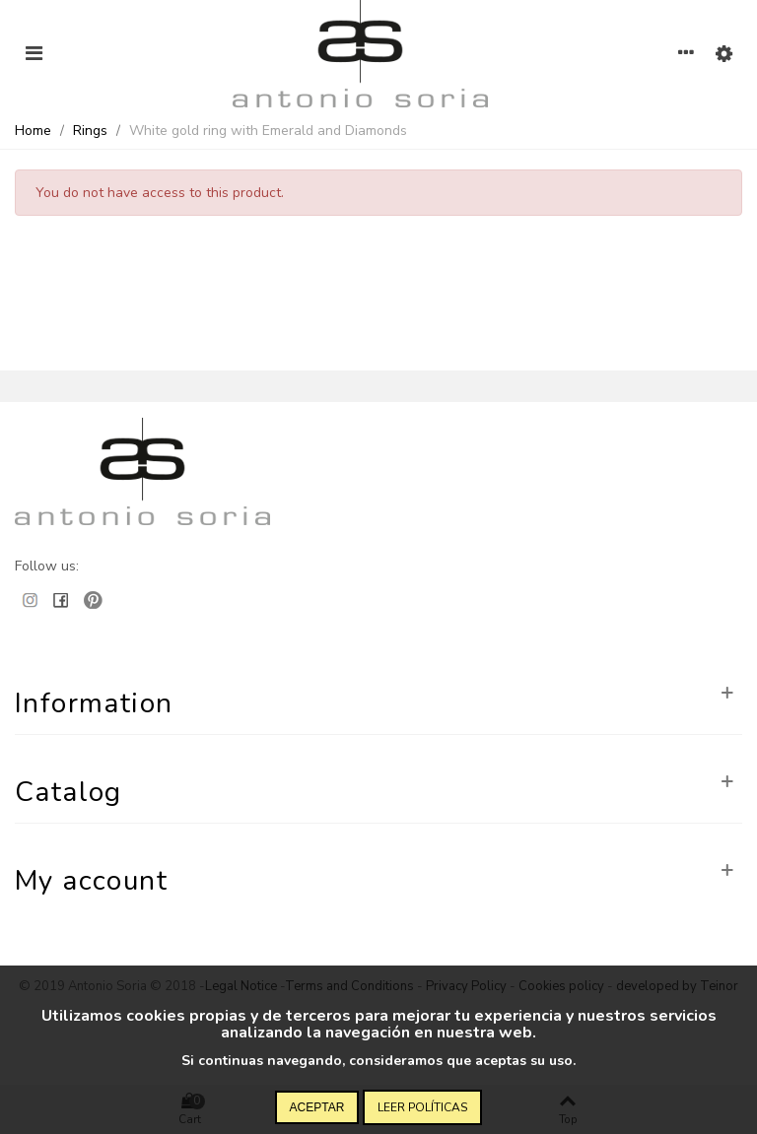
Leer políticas (422, 1107)
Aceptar (317, 1107)
